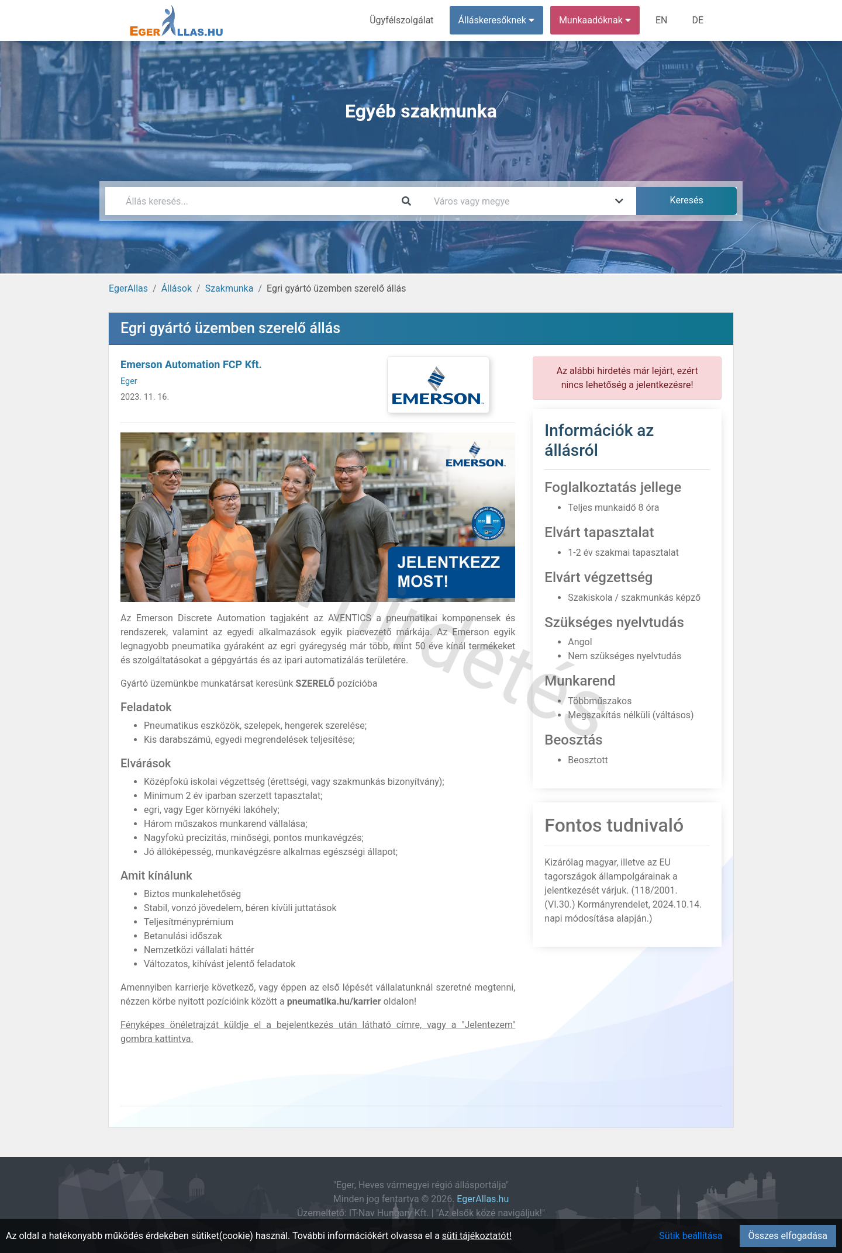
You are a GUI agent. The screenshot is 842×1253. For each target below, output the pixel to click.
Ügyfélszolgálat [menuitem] (401, 20)
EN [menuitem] (661, 20)
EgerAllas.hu (483, 1198)
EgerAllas (128, 288)
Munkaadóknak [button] (595, 20)
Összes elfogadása (787, 1235)
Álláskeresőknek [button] (496, 20)
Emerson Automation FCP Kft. (191, 364)
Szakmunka (229, 288)
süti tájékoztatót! (477, 1235)
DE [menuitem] (697, 20)
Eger (128, 381)
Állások (176, 288)
